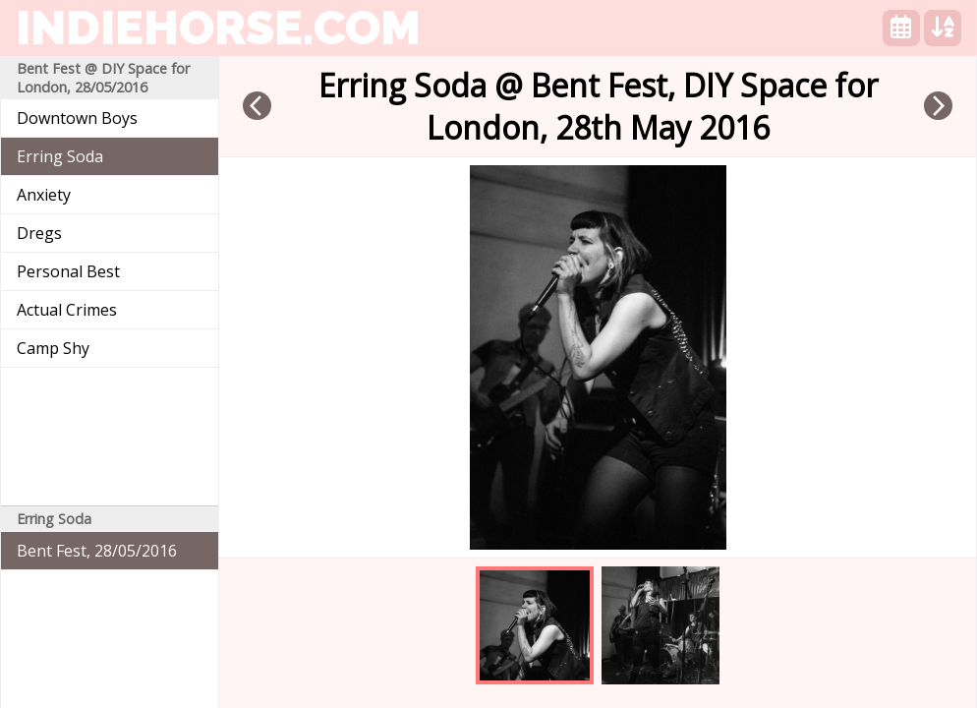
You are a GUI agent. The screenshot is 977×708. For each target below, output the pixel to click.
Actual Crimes (67, 310)
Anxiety (44, 195)
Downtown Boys (77, 118)
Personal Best (68, 271)
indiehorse (218, 27)
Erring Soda (60, 156)
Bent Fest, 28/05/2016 (97, 550)
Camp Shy (53, 348)
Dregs (39, 233)
